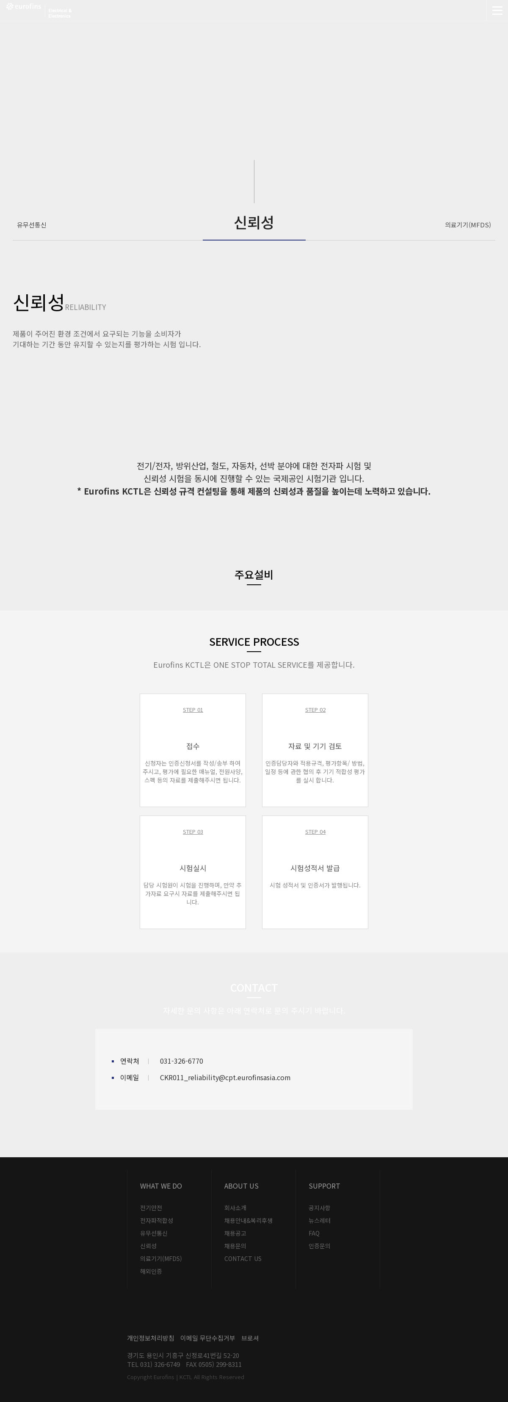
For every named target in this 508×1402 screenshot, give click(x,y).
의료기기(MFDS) (468, 224)
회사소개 (235, 1207)
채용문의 (235, 1246)
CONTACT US (243, 1258)
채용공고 (235, 1233)
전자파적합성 (156, 1220)
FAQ (314, 1233)
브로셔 (250, 1337)
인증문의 (320, 1246)
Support (324, 1186)
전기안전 (151, 1207)
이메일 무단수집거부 (207, 1337)
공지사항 (320, 1207)
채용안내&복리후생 (248, 1220)
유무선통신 (32, 224)
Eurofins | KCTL (64, 10)
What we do (161, 1186)
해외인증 (151, 1271)
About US (241, 1186)
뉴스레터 (320, 1220)
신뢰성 (148, 1246)
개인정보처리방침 (150, 1337)
